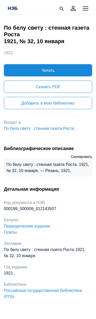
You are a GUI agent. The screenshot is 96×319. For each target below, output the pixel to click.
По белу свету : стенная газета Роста (39, 128)
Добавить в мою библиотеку (48, 103)
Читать (48, 70)
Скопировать (81, 157)
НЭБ (13, 8)
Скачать (48, 87)
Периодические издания (27, 226)
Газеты (10, 232)
